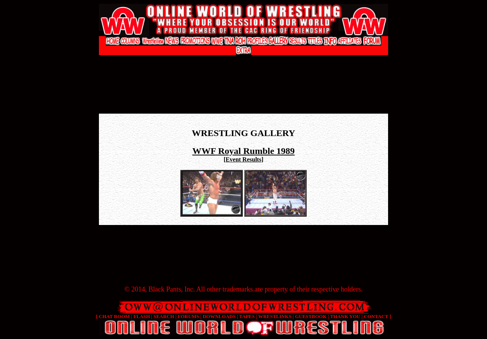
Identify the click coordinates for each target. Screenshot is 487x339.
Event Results (243, 159)
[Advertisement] (243, 63)
